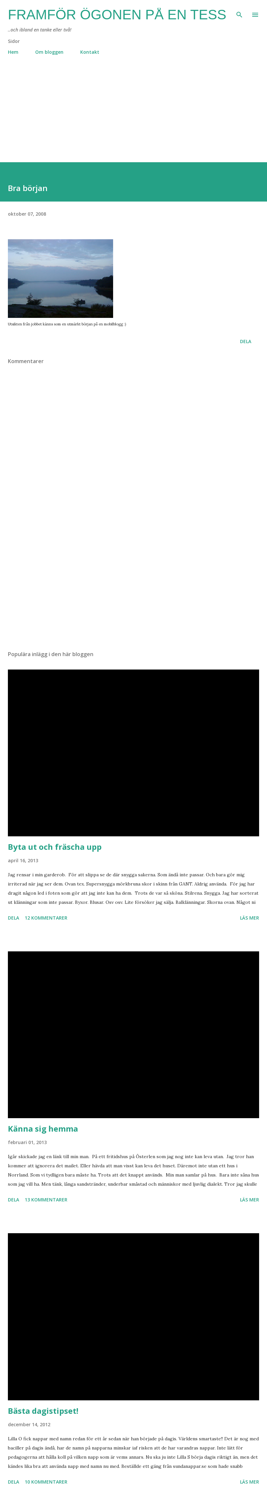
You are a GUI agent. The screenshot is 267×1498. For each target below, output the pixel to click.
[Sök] (239, 12)
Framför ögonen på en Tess (117, 14)
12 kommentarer (46, 918)
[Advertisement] (133, 116)
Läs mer (249, 918)
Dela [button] (245, 341)
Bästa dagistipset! (43, 1410)
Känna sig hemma (43, 1128)
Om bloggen (49, 52)
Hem (13, 52)
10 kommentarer (46, 1482)
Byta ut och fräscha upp (55, 846)
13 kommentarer (46, 1199)
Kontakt (89, 52)
